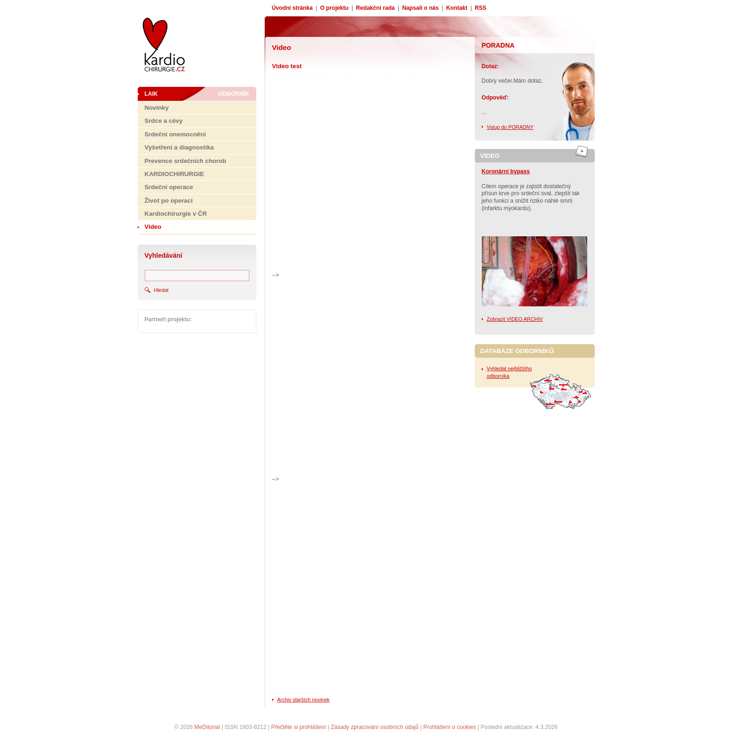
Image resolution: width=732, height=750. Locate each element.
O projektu (334, 8)
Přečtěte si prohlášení (298, 727)
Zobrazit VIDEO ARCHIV (515, 319)
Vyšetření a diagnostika (179, 147)
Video (153, 226)
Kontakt (456, 8)
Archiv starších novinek (303, 699)
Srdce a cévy (164, 120)
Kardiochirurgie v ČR (176, 213)
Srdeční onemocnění (175, 134)
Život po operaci (169, 200)
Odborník (233, 94)
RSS (480, 8)
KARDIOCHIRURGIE (174, 173)
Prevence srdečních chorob (185, 160)
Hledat (161, 290)
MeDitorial (207, 727)
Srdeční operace (169, 187)
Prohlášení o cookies (449, 727)
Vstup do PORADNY (510, 127)
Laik (151, 94)
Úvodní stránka (292, 8)
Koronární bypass (506, 171)
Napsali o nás (420, 8)
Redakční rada (375, 8)
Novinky (157, 107)
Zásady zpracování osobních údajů (375, 727)
